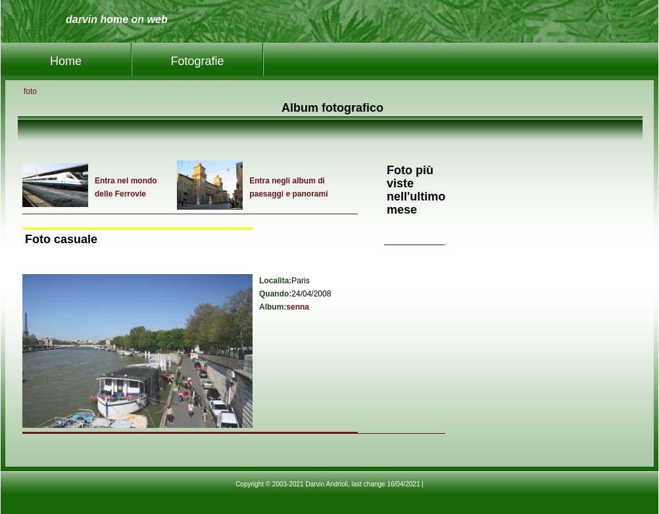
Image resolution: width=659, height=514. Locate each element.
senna (297, 307)
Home (66, 61)
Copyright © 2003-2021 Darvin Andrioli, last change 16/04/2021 (327, 484)
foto (30, 91)
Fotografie (197, 61)
